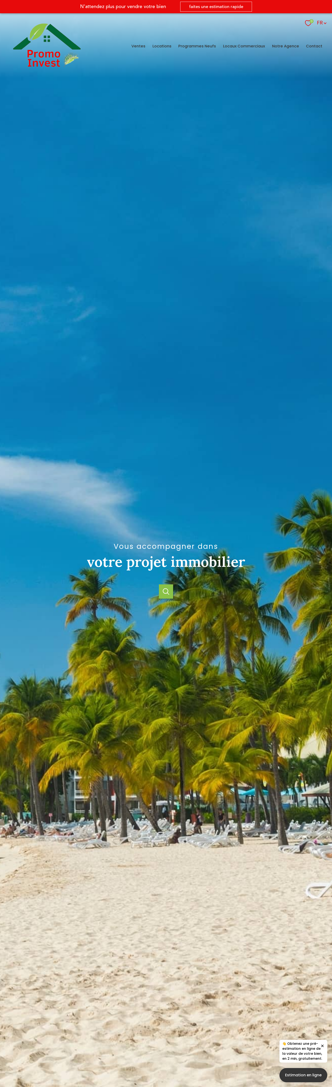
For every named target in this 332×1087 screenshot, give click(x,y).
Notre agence (285, 46)
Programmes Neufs (197, 46)
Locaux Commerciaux (244, 46)
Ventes (138, 46)
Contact (314, 46)
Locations (162, 46)
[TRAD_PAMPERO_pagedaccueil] (47, 66)
